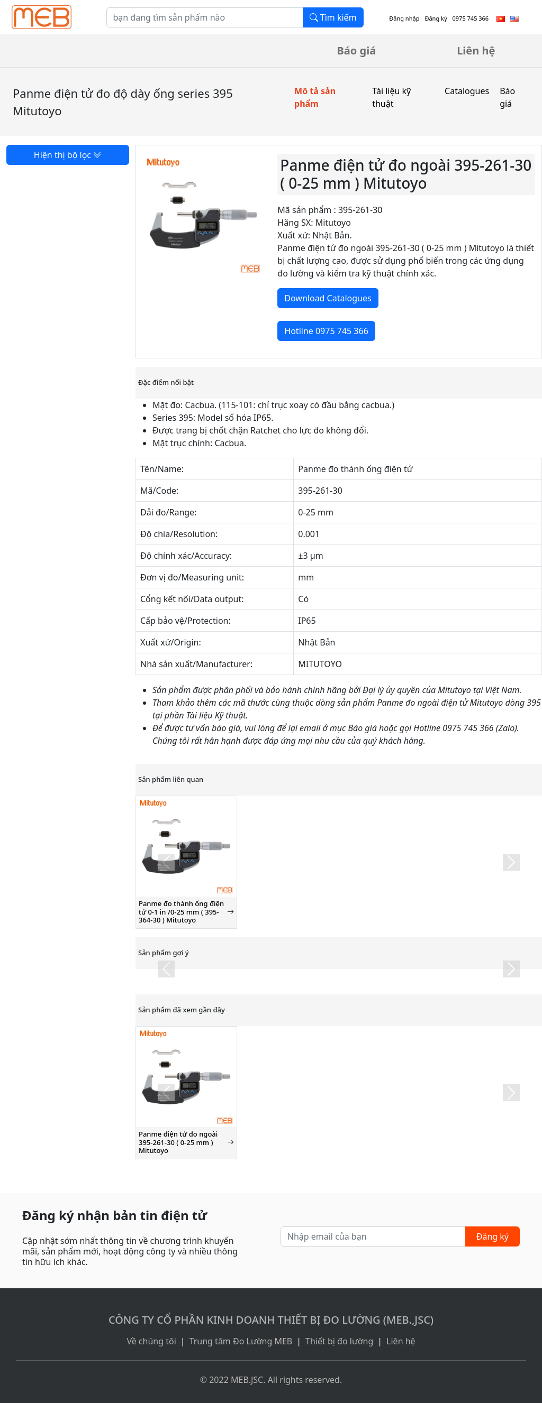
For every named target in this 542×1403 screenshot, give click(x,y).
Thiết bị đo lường (339, 1341)
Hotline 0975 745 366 (326, 331)
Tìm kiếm (333, 17)
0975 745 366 (471, 18)
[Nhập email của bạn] (373, 1236)
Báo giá (356, 50)
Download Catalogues (327, 298)
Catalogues (467, 91)
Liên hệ (476, 50)
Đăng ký (435, 18)
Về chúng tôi (151, 1341)
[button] (166, 862)
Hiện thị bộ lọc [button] (68, 155)
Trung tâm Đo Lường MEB (241, 1341)
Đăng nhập (404, 18)
